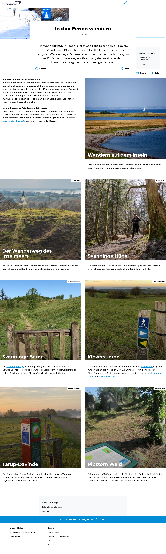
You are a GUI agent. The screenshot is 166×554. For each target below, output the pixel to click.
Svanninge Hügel (129, 391)
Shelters (142, 119)
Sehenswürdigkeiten (59, 7)
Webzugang (54, 522)
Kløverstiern (94, 385)
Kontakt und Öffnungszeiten (25, 522)
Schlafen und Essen (38, 7)
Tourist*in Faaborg (128, 2)
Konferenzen (141, 2)
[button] (142, 127)
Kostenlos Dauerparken (60, 526)
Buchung (132, 7)
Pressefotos (17, 526)
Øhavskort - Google (147, 108)
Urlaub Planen (118, 7)
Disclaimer (53, 535)
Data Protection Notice (42, 549)
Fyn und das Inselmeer (156, 2)
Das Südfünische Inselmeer (83, 7)
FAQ (50, 531)
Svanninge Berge (27, 382)
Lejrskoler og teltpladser (144, 113)
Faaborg (5, 15)
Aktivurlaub (104, 7)
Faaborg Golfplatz (97, 395)
